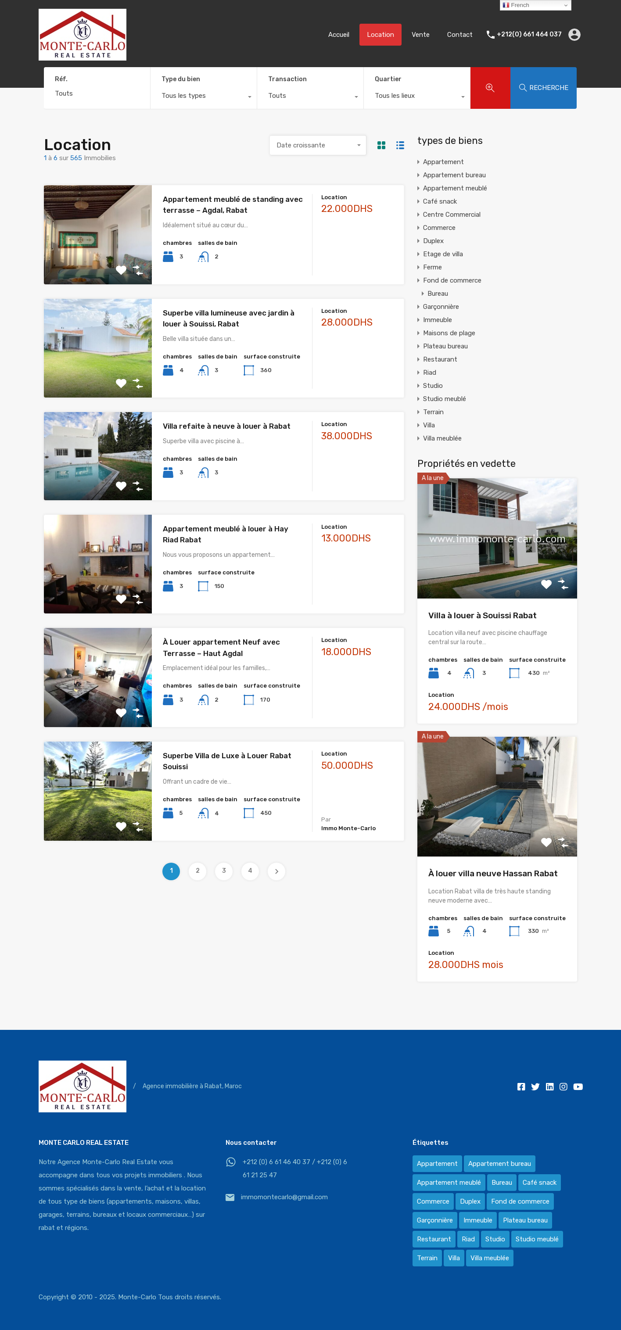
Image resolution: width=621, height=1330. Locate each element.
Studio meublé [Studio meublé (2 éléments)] (537, 1239)
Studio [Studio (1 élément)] (495, 1239)
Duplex (433, 241)
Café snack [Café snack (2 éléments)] (539, 1183)
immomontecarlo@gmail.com (284, 1197)
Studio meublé (444, 399)
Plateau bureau (445, 346)
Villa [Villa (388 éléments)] (454, 1258)
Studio (433, 386)
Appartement (443, 162)
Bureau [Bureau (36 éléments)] (502, 1183)
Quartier (388, 79)
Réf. (61, 79)
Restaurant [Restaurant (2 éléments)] (434, 1239)
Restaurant (440, 359)
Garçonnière (441, 307)
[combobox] (204, 97)
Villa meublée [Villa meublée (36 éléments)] (489, 1258)
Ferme (432, 267)
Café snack (440, 201)
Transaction (287, 79)
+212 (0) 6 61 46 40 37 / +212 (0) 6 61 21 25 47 (295, 1168)
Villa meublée (442, 438)
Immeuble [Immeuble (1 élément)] (477, 1220)
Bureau (437, 294)
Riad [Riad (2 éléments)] (468, 1239)
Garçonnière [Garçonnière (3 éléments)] (435, 1220)
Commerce (439, 228)
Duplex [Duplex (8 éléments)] (470, 1201)
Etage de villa (443, 254)
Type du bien (181, 79)
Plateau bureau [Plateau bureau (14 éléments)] (525, 1220)
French (516, 5)
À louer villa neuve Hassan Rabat (493, 873)
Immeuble (437, 320)
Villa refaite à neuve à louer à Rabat (227, 426)
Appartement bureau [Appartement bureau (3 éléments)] (499, 1164)
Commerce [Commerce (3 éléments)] (433, 1201)
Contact (460, 35)
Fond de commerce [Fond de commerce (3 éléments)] (520, 1201)
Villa (429, 425)
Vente (421, 35)
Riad (429, 372)
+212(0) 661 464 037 (529, 34)
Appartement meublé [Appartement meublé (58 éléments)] (449, 1183)
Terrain (433, 412)
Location (380, 35)
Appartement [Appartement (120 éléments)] (437, 1164)
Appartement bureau (454, 175)
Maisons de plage (449, 333)
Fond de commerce (452, 280)
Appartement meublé (455, 188)
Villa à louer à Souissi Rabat (482, 615)
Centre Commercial (452, 215)
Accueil (338, 35)
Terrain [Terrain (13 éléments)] (427, 1258)
